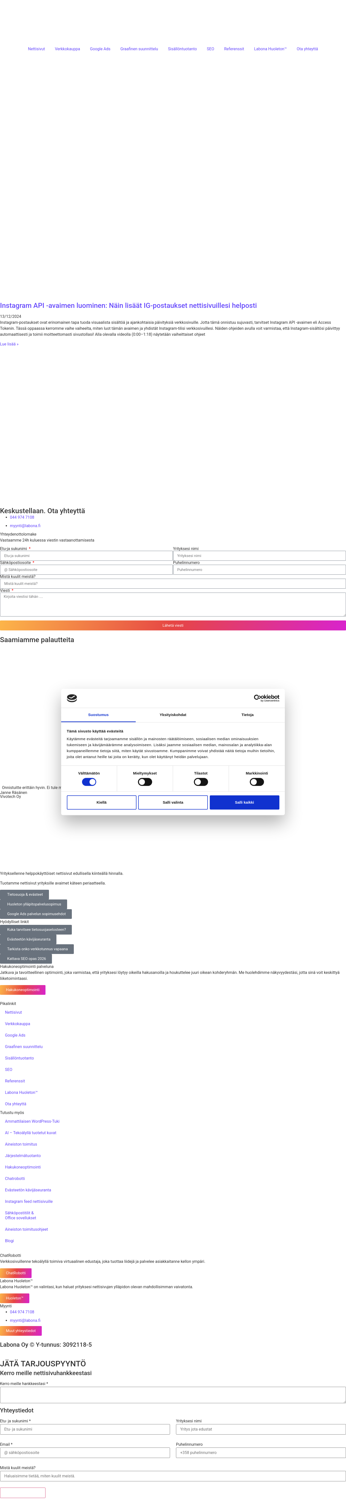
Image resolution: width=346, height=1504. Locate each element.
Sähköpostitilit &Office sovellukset (20, 1215)
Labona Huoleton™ (270, 49)
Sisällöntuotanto (182, 49)
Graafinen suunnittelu (139, 49)
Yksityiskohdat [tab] (173, 715)
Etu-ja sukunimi (14, 549)
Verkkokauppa (67, 49)
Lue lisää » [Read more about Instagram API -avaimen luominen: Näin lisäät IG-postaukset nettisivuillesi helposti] (9, 344)
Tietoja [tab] (248, 715)
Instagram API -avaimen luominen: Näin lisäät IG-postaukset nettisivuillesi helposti (128, 305)
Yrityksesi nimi (186, 549)
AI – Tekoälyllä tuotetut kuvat (30, 1132)
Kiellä (101, 802)
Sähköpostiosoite (16, 563)
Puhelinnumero (186, 563)
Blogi (9, 1240)
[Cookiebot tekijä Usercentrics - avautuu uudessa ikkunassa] (257, 698)
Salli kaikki (244, 802)
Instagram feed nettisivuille (29, 1201)
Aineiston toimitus (21, 1144)
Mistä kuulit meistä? (18, 577)
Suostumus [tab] (98, 715)
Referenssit (234, 49)
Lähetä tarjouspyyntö (22, 1492)
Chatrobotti (15, 1178)
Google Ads (100, 49)
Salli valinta (173, 802)
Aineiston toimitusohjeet (26, 1229)
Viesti (5, 591)
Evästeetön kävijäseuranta (28, 1190)
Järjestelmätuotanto (23, 1155)
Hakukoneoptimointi (23, 1167)
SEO (210, 49)
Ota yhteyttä (307, 49)
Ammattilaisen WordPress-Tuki (32, 1121)
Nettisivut (36, 49)
